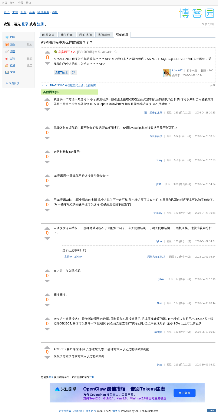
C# (74, 72)
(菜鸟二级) (185, 112)
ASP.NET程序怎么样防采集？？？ (67, 42)
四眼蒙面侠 (155, 136)
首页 (4, 2)
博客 (12, 51)
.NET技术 (61, 72)
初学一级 (192, 70)
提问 (29, 44)
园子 (7, 12)
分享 (212, 85)
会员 (20, 2)
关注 (15, 12)
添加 (29, 65)
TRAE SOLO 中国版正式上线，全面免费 (73, 85)
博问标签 (104, 35)
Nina (159, 303)
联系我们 (78, 410)
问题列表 (48, 35)
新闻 (12, 2)
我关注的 (67, 35)
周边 (28, 2)
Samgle (158, 331)
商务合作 (91, 410)
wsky (159, 160)
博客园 (116, 410)
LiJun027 (177, 70)
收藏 (12, 65)
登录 (25, 24)
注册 (40, 24)
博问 (12, 44)
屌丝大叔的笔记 (156, 256)
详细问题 (122, 35)
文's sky (157, 212)
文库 (12, 72)
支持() (68, 256)
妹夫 (159, 364)
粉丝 (23, 12)
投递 (29, 58)
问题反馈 (14, 83)
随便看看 (43, 12)
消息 (55, 12)
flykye (159, 241)
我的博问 (85, 35)
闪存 (12, 36)
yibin (161, 279)
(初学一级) (185, 212)
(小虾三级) (185, 136)
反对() (78, 256)
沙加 (158, 184)
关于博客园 (65, 410)
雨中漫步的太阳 (153, 112)
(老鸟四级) (185, 184)
